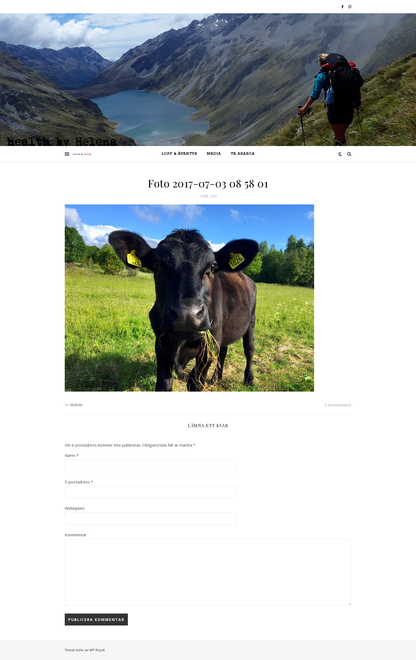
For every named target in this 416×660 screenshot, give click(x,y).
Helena (76, 404)
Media (214, 154)
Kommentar (75, 534)
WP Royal (97, 650)
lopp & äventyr (179, 154)
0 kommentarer (337, 405)
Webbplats (75, 508)
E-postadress (79, 482)
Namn (72, 455)
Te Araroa (243, 154)
